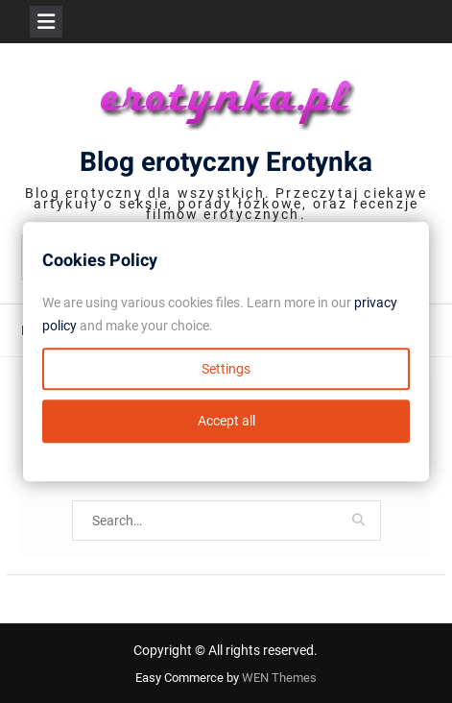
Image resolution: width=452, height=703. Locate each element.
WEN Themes (279, 677)
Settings (226, 368)
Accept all (226, 420)
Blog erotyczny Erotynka (226, 162)
